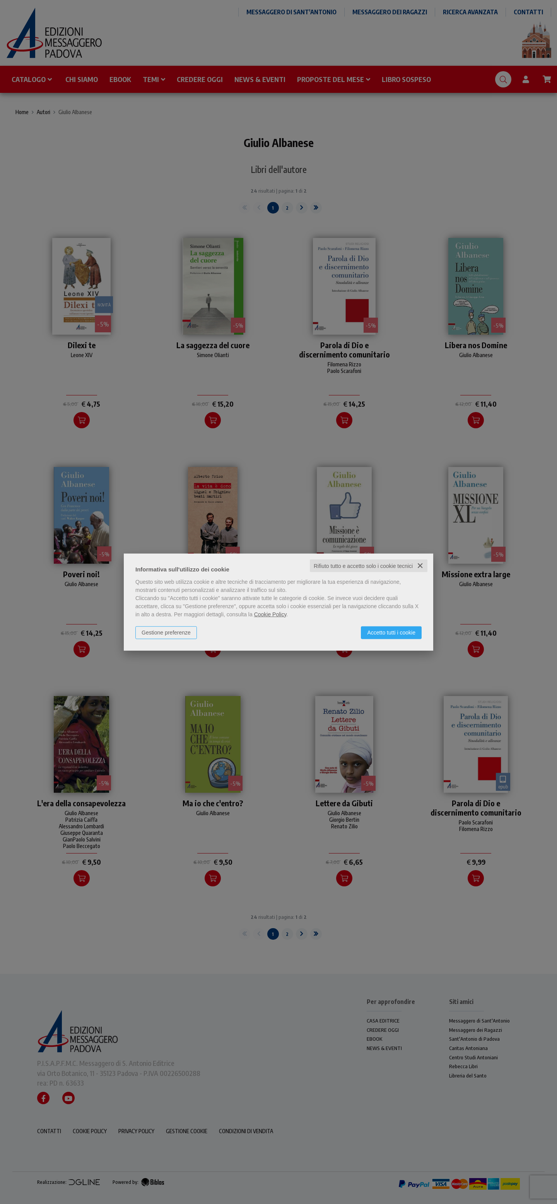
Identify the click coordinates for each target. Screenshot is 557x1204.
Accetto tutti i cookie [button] (391, 632)
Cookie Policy (270, 614)
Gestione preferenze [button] (166, 632)
